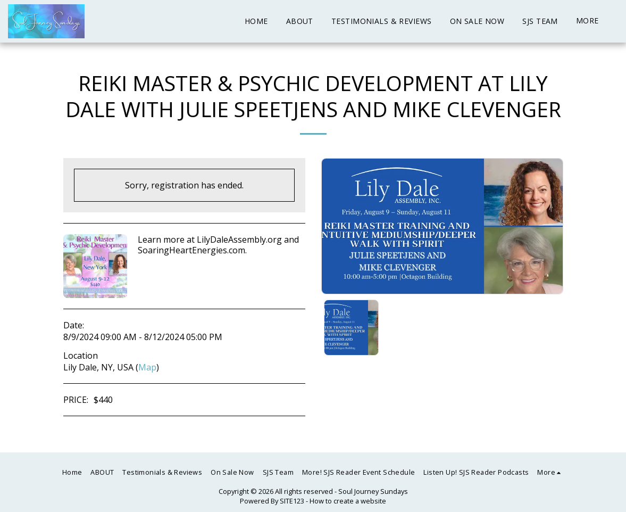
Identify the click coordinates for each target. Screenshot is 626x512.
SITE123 (292, 501)
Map (147, 367)
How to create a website (348, 501)
